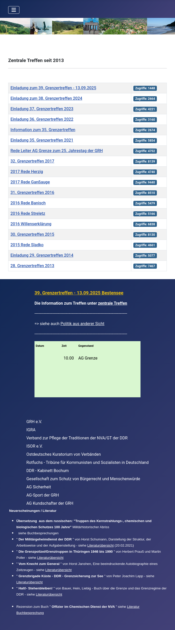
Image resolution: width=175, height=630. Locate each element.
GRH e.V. (34, 421)
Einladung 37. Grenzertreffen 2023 (41, 108)
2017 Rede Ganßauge (30, 182)
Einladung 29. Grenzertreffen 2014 (41, 255)
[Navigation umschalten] (13, 10)
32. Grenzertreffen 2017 (32, 161)
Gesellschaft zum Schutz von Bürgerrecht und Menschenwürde (83, 478)
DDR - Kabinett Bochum (47, 470)
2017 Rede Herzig (26, 171)
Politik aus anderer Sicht (82, 323)
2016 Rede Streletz (27, 213)
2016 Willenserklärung (30, 223)
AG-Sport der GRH (42, 495)
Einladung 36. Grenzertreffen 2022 (41, 119)
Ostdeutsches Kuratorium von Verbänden (63, 454)
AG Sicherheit (38, 487)
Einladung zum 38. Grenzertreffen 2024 (46, 98)
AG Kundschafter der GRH (49, 503)
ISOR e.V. (34, 446)
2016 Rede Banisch (28, 203)
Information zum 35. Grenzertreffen (42, 129)
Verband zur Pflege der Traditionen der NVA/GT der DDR (76, 438)
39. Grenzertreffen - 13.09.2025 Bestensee (78, 292)
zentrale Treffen (112, 303)
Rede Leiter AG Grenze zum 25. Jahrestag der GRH (56, 150)
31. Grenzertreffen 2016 (32, 192)
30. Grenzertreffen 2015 (32, 234)
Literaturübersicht (100, 545)
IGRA (31, 429)
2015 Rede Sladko (26, 244)
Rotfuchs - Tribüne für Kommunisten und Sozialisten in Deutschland (87, 462)
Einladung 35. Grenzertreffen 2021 (41, 140)
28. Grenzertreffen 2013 (32, 265)
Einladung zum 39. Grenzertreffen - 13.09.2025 (53, 87)
